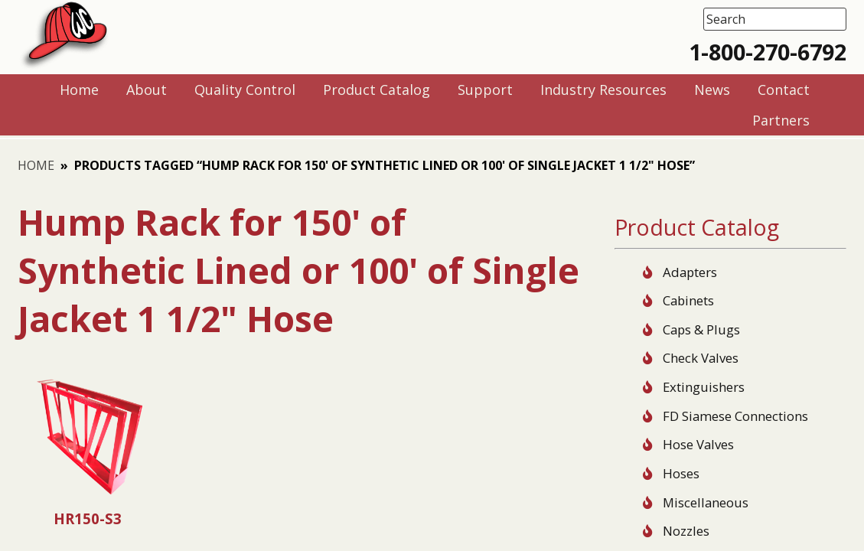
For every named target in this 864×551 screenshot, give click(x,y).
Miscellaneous (705, 502)
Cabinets (688, 300)
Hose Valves (698, 444)
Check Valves (700, 358)
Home (36, 165)
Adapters (690, 272)
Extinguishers (704, 387)
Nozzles (686, 531)
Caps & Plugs (701, 329)
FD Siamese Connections (735, 416)
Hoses (681, 473)
